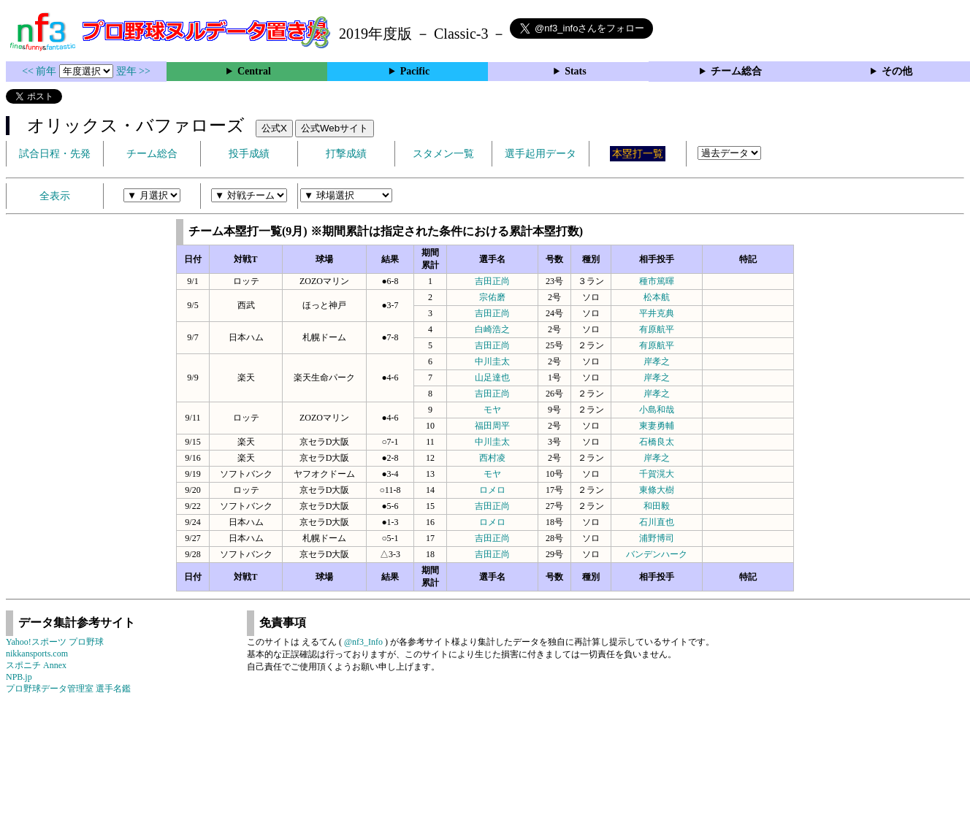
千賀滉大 (656, 474)
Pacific (414, 71)
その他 (897, 71)
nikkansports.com (37, 653)
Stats (576, 71)
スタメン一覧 (443, 153)
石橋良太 (656, 442)
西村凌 (492, 458)
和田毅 (657, 506)
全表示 (54, 196)
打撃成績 (346, 153)
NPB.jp (19, 677)
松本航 (657, 297)
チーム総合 (736, 71)
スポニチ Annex (36, 665)
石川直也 (656, 522)
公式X (274, 128)
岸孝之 (657, 361)
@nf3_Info (363, 642)
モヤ (492, 410)
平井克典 (656, 313)
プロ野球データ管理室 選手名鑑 (68, 688)
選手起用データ (540, 153)
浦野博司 (656, 538)
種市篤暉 (656, 281)
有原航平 (656, 329)
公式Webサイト (334, 128)
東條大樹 (656, 490)
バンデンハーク (656, 554)
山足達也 (492, 377)
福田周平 (492, 426)
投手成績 (249, 153)
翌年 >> (133, 71)
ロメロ (492, 490)
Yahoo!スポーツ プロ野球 (55, 642)
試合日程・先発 (55, 153)
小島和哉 (656, 410)
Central (254, 71)
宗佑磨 (492, 297)
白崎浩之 (492, 329)
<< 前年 (40, 71)
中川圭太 (492, 361)
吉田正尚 (492, 281)
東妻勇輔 (656, 426)
